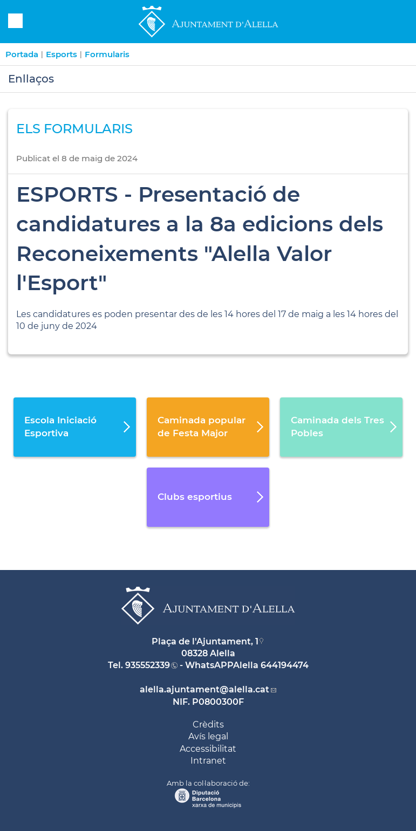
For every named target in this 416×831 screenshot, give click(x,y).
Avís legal (208, 736)
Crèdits (208, 724)
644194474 (285, 665)
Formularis (107, 54)
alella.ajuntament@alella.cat (204, 689)
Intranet (208, 761)
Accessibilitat (208, 749)
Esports (61, 54)
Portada (21, 54)
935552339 (147, 665)
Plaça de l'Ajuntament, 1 (205, 641)
